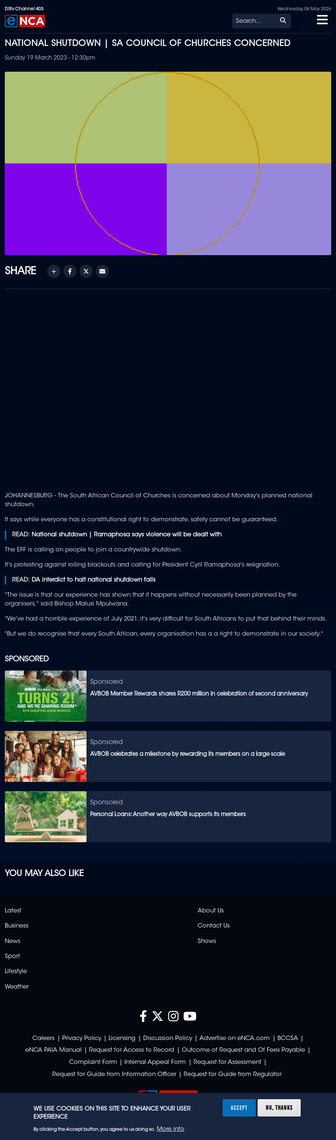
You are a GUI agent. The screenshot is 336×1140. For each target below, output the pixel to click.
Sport (12, 956)
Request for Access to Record (131, 1050)
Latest (13, 911)
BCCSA (287, 1038)
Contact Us (214, 926)
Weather (17, 987)
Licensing (122, 1038)
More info (170, 1129)
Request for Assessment (227, 1062)
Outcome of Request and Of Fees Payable (243, 1050)
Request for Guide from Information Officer (114, 1075)
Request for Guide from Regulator (233, 1075)
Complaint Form (93, 1062)
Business (16, 926)
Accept (239, 1107)
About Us (211, 911)
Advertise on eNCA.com (234, 1038)
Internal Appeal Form (155, 1062)
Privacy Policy (81, 1038)
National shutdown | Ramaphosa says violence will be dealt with (127, 535)
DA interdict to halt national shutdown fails (93, 580)
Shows (207, 941)
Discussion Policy (167, 1038)
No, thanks (279, 1107)
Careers (43, 1038)
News (12, 941)
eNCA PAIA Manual (53, 1050)
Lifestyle (16, 972)
